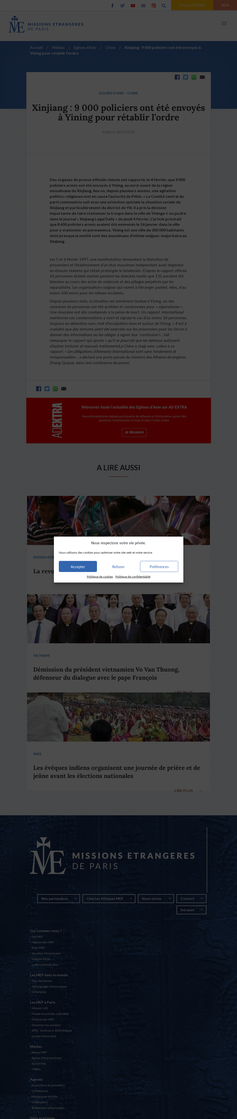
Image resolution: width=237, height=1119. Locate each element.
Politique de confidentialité (132, 576)
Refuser (118, 566)
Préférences (159, 566)
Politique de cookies (100, 576)
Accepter (78, 566)
